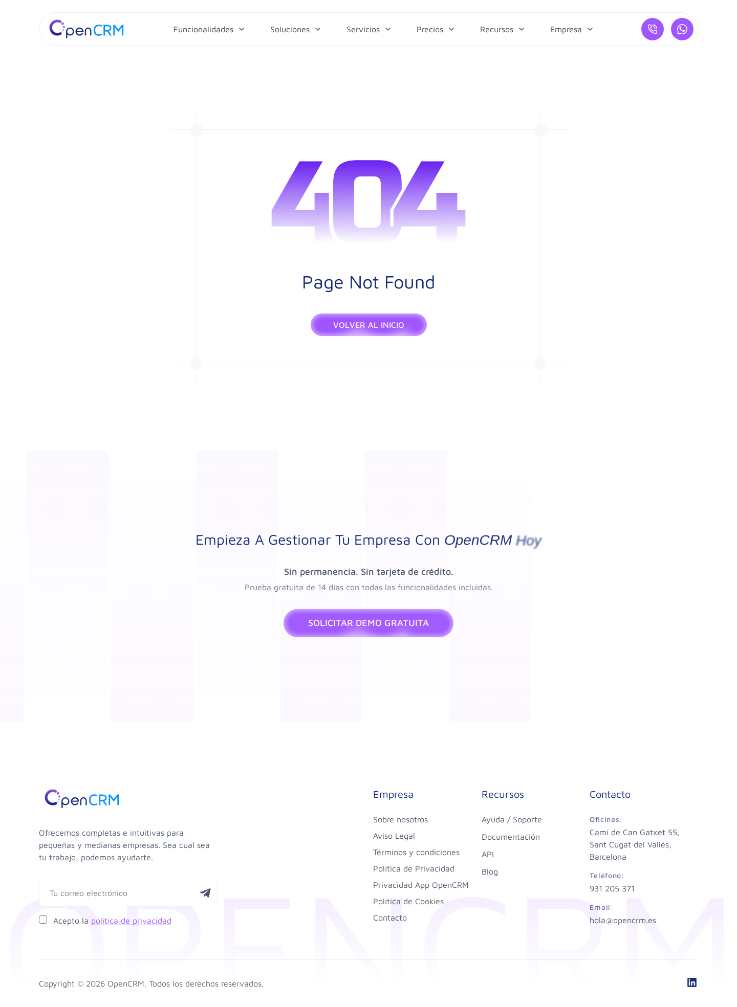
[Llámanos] (652, 29)
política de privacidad (131, 920)
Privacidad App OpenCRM (421, 884)
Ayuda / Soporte (512, 819)
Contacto (390, 917)
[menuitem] (209, 29)
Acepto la (112, 920)
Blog (490, 871)
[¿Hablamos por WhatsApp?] (682, 29)
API (488, 854)
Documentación (511, 836)
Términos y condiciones (416, 852)
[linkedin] (692, 982)
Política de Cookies (408, 901)
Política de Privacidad (413, 868)
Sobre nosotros (400, 819)
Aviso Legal (394, 835)
